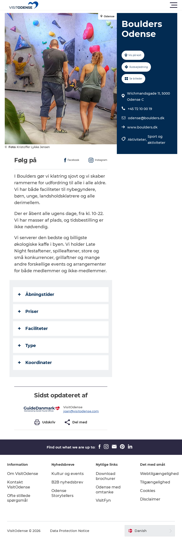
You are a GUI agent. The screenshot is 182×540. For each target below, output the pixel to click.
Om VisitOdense (22, 473)
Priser (28, 311)
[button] (112, 5)
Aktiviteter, (138, 139)
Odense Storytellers (62, 493)
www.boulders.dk (142, 127)
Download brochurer (105, 476)
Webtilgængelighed (159, 473)
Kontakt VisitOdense (18, 484)
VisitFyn (103, 500)
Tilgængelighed (155, 482)
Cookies (147, 490)
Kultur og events (67, 473)
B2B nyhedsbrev (67, 482)
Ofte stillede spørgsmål (18, 498)
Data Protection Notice (69, 531)
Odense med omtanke (108, 489)
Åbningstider (36, 294)
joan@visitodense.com (81, 411)
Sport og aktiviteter (156, 139)
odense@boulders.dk (146, 118)
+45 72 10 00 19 (140, 109)
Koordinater (35, 362)
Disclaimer (150, 499)
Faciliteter (33, 328)
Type (27, 345)
